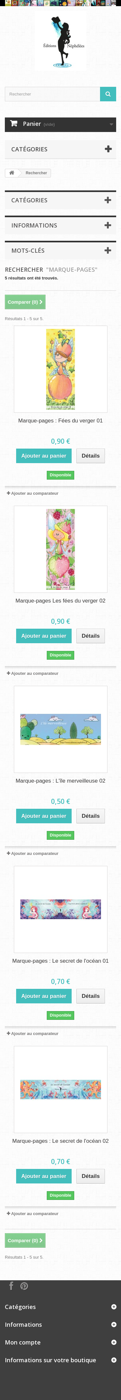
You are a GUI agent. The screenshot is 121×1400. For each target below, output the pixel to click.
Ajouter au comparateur (34, 493)
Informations (34, 225)
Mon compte (23, 1342)
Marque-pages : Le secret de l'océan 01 (60, 961)
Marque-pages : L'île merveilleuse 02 (60, 781)
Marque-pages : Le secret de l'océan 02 (60, 1141)
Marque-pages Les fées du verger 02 (60, 601)
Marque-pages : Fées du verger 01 (60, 421)
